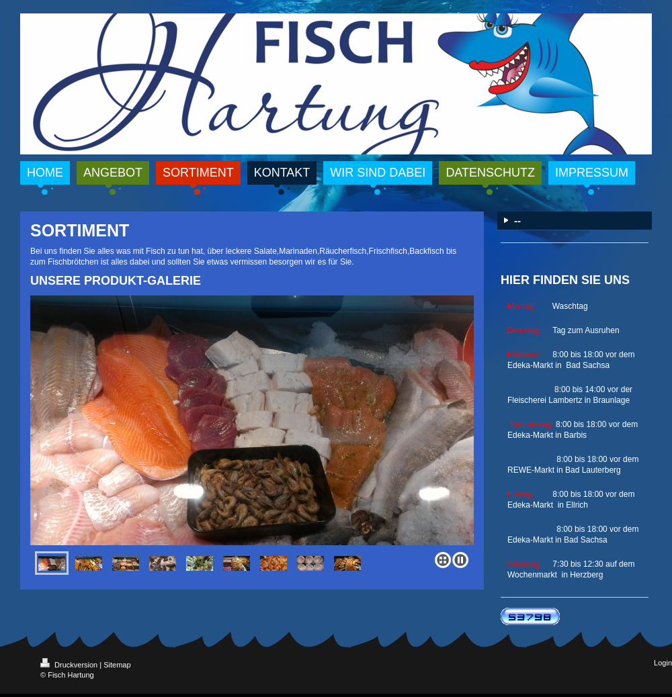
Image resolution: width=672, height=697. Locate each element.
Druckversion (69, 665)
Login (663, 663)
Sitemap (116, 665)
